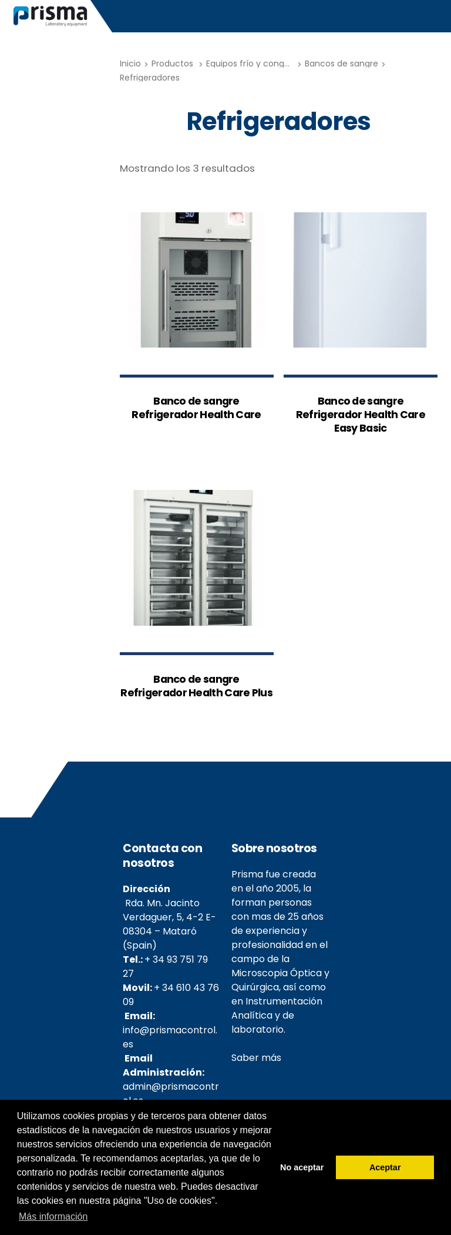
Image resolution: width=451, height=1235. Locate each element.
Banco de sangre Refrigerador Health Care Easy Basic (360, 415)
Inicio (130, 63)
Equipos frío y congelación (260, 63)
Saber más (256, 1057)
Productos (172, 63)
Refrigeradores (150, 78)
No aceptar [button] (302, 1167)
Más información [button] (53, 1216)
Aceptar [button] (385, 1167)
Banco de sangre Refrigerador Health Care (196, 408)
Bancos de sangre (341, 63)
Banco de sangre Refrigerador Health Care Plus (196, 686)
